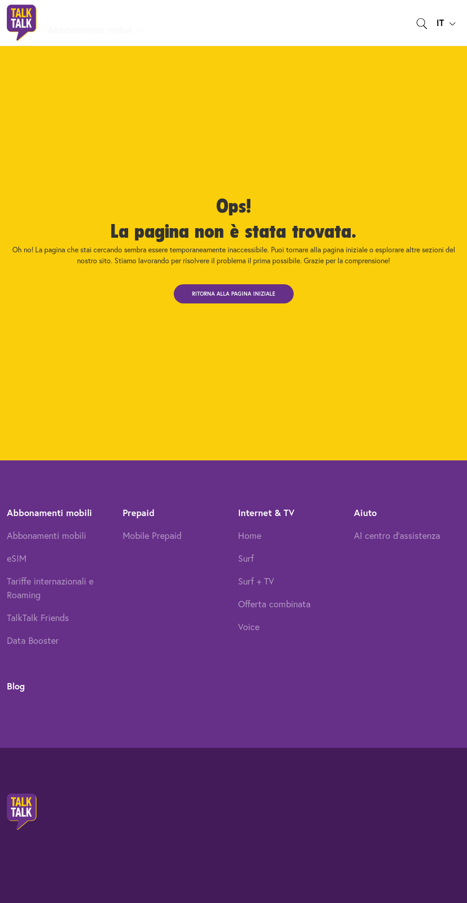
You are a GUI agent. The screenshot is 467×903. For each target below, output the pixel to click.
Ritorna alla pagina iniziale (233, 293)
